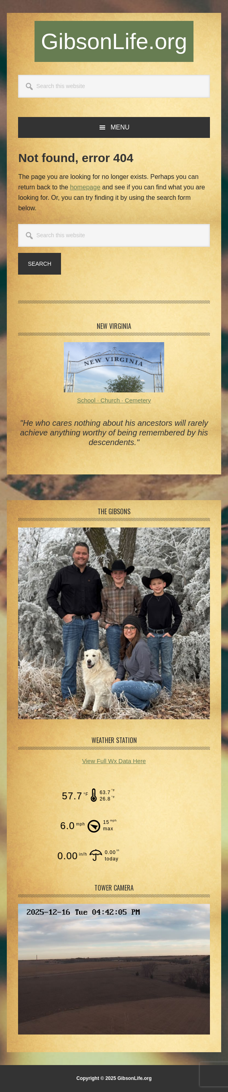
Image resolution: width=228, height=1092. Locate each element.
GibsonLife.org (114, 41)
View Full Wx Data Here (114, 760)
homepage (85, 187)
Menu (119, 127)
